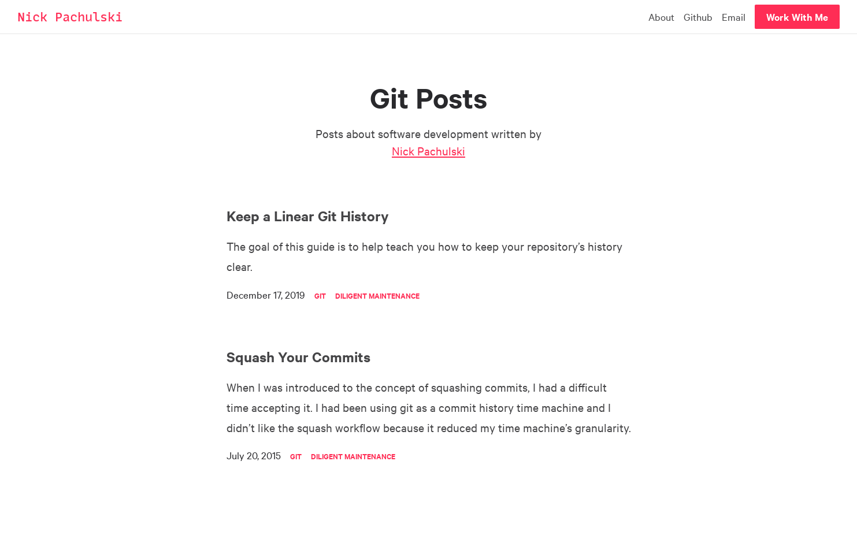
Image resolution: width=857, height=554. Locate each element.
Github (698, 16)
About (661, 16)
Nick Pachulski (70, 17)
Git (320, 295)
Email (733, 16)
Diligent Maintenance (377, 295)
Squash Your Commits (298, 356)
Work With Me (797, 17)
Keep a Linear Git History (308, 215)
